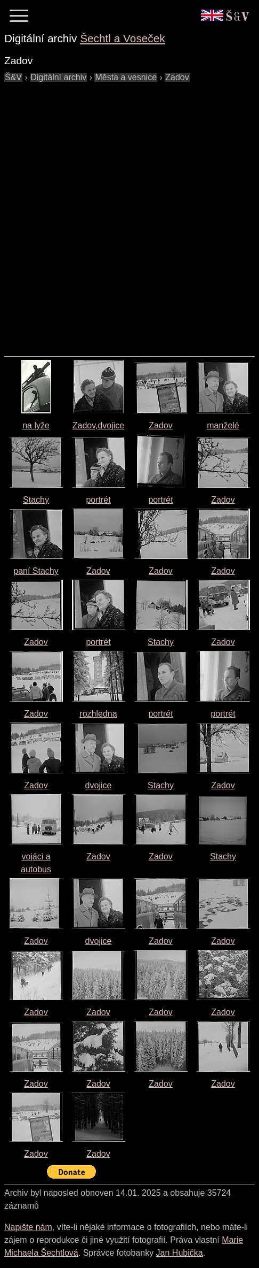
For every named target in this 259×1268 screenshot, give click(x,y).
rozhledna (98, 713)
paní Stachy (36, 570)
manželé (223, 425)
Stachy (36, 499)
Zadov (160, 425)
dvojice (98, 785)
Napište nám (28, 1227)
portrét (98, 499)
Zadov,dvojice (98, 425)
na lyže (36, 425)
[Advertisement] (129, 214)
